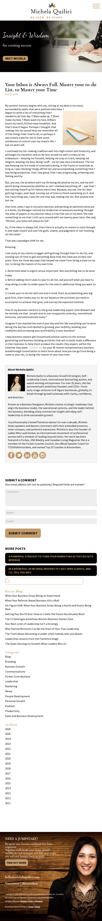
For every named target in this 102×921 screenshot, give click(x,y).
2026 (8, 729)
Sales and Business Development (24, 716)
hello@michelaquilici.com (22, 877)
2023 (8, 743)
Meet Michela (15, 58)
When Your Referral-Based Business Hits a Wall (32, 600)
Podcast (10, 706)
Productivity (12, 711)
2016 (8, 778)
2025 (8, 733)
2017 (8, 773)
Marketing (11, 686)
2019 (8, 763)
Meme (8, 691)
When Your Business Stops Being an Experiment (32, 595)
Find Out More (16, 862)
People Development (17, 696)
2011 (8, 803)
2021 (8, 753)
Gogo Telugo (34, 907)
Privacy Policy (27, 901)
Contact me (35, 347)
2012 (8, 798)
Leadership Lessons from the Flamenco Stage (31, 638)
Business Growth (15, 666)
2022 (8, 748)
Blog (8, 656)
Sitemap (39, 901)
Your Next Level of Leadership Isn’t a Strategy (31, 623)
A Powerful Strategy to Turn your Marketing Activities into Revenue (51, 558)
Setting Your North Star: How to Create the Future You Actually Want (45, 614)
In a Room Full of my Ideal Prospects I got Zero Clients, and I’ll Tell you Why (50, 570)
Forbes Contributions (17, 676)
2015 (8, 783)
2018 (8, 768)
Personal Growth (15, 701)
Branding (10, 661)
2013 (8, 793)
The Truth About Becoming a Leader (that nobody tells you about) (43, 633)
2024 (8, 738)
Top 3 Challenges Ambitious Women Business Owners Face (39, 619)
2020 (8, 758)
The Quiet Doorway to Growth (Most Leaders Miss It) (35, 643)
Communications (15, 671)
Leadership (11, 681)
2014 (8, 788)
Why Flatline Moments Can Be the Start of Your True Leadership (42, 628)
